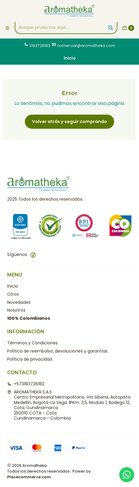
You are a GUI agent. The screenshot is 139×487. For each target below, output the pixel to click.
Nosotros (16, 310)
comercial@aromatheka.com (86, 45)
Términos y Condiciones (32, 343)
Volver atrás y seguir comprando (69, 122)
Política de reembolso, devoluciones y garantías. (57, 351)
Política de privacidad (29, 359)
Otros (13, 294)
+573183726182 (25, 384)
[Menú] (7, 28)
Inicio (12, 286)
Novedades (19, 302)
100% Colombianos (28, 318)
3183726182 (39, 45)
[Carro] (128, 28)
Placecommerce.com (29, 476)
